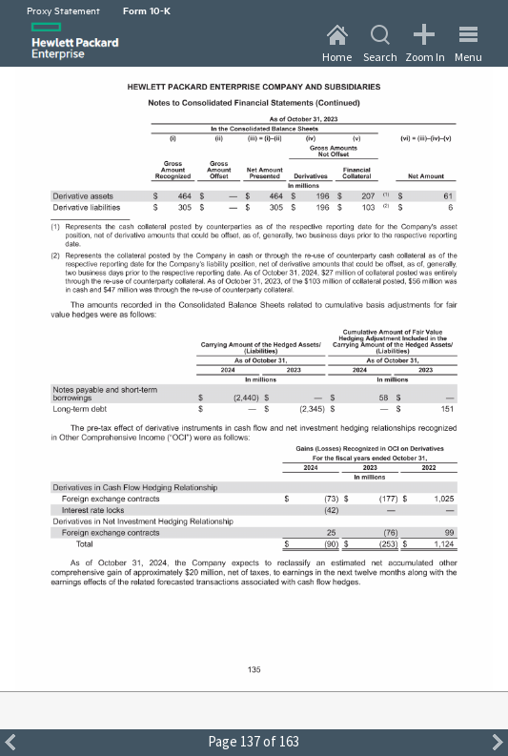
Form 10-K (147, 10)
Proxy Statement (63, 9)
